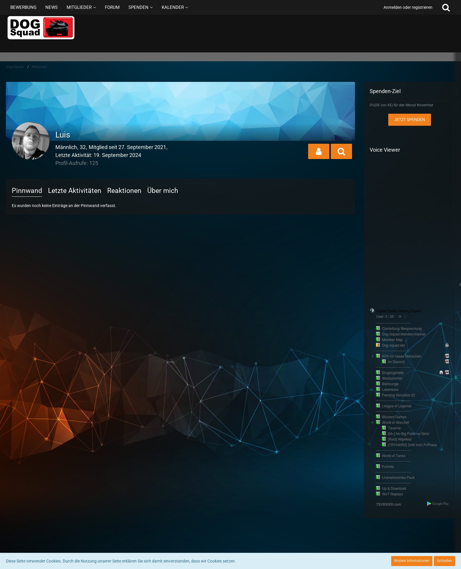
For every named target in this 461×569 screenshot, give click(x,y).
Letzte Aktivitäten (74, 191)
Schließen (444, 561)
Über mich (162, 191)
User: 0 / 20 (385, 316)
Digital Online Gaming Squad (398, 311)
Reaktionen (124, 191)
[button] (318, 151)
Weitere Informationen (411, 561)
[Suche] (446, 7)
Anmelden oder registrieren (408, 7)
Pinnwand (27, 191)
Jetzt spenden (409, 119)
